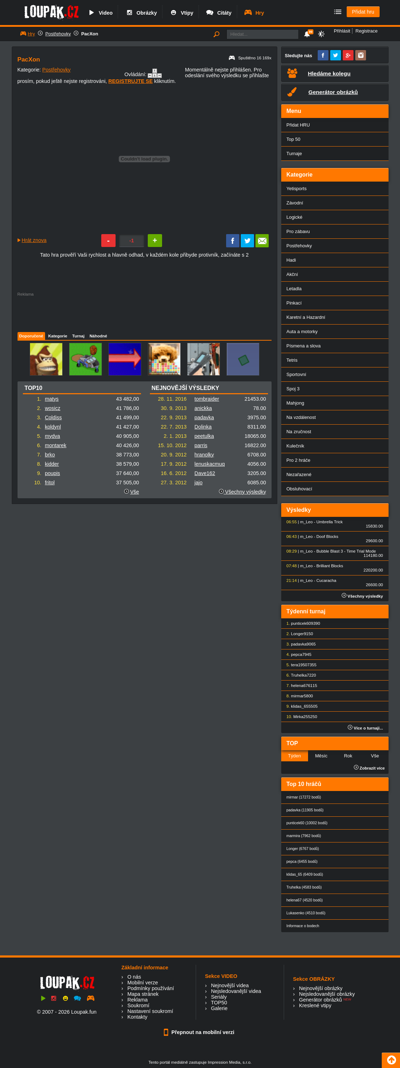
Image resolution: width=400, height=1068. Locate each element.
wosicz (52, 408)
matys (51, 399)
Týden (294, 755)
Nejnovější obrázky (321, 988)
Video (100, 13)
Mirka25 (300, 717)
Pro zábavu (298, 231)
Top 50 (294, 139)
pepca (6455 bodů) (302, 862)
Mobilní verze (142, 982)
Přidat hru (363, 12)
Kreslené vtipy (315, 1005)
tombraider (207, 399)
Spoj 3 (293, 388)
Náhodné (98, 336)
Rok (348, 755)
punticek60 (301, 623)
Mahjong (295, 403)
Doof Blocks (327, 536)
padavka (204, 417)
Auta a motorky (302, 331)
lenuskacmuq (210, 464)
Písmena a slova (304, 345)
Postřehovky (58, 33)
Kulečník (295, 446)
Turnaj (78, 336)
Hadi (291, 260)
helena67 (299, 685)
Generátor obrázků (320, 1000)
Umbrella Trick (329, 522)
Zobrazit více (369, 768)
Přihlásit (342, 31)
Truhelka (299, 675)
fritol (49, 482)
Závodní (295, 203)
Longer (297, 634)
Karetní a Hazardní (306, 317)
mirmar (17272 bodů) (304, 797)
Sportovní (296, 374)
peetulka (204, 436)
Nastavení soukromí (150, 1011)
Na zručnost (299, 431)
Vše (134, 492)
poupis (52, 473)
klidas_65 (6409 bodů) (305, 874)
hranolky (204, 455)
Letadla (294, 288)
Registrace (367, 31)
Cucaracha (326, 580)
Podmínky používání (150, 988)
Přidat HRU (298, 125)
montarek (55, 445)
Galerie (219, 1008)
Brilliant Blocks (329, 566)
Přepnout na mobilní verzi (200, 1032)
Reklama (137, 1000)
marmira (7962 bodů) (304, 836)
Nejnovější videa (230, 985)
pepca (296, 654)
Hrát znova (34, 240)
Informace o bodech (303, 926)
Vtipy (181, 13)
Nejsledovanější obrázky (327, 994)
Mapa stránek (142, 994)
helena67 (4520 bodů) (305, 900)
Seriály (219, 997)
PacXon (89, 33)
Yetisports (297, 188)
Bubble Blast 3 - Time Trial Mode (346, 551)
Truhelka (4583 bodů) (304, 887)
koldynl (53, 427)
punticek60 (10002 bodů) (307, 823)
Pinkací (294, 303)
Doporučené (31, 336)
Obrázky (141, 13)
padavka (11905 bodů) (305, 810)
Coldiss (53, 417)
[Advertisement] (144, 312)
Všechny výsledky (242, 492)
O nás (134, 977)
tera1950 (299, 665)
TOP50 (219, 1002)
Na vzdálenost (301, 417)
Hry (254, 13)
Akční (292, 274)
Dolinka (203, 427)
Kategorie (57, 336)
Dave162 (205, 473)
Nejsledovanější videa (236, 991)
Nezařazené (299, 474)
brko (50, 455)
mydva (52, 436)
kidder (52, 464)
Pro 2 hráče (299, 460)
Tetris (292, 360)
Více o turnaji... (365, 728)
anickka (203, 408)
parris (201, 445)
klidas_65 (299, 706)
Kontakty (137, 1017)
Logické (295, 217)
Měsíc (321, 755)
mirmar (297, 696)
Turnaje (294, 153)
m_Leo (306, 522)
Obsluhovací (299, 488)
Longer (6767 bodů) (303, 849)
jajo (199, 482)
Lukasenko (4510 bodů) (306, 913)
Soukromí (138, 1005)
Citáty (218, 13)
